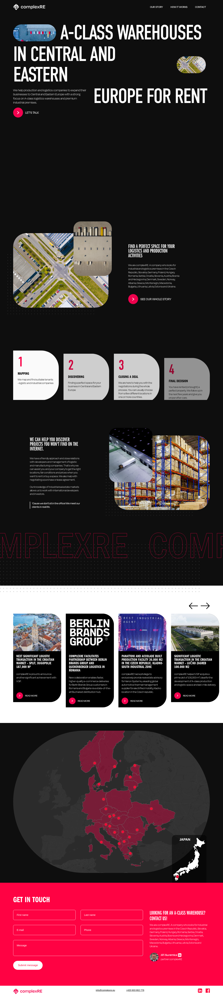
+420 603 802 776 (135, 990)
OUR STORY (156, 6)
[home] (29, 7)
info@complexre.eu (105, 990)
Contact (200, 6)
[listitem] (37, 658)
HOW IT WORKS (179, 6)
